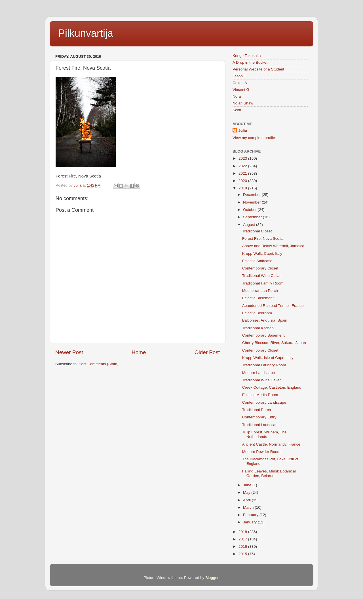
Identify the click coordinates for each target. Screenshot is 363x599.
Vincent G (241, 89)
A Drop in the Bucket (250, 62)
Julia (242, 130)
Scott (237, 110)
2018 (243, 532)
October (250, 209)
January (250, 522)
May (247, 492)
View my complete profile (254, 138)
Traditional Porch (256, 410)
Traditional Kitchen (258, 328)
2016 (243, 546)
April (247, 500)
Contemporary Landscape (264, 402)
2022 (243, 166)
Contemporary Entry (259, 417)
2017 (243, 539)
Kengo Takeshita (247, 56)
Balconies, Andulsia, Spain (264, 320)
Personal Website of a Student (258, 69)
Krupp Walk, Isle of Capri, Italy (268, 358)
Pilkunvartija (85, 33)
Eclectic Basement (258, 298)
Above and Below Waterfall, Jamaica (273, 246)
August (249, 225)
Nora (237, 96)
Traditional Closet (257, 231)
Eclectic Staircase (257, 261)
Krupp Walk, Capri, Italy (262, 253)
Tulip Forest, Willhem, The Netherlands (264, 434)
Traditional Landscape (261, 425)
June (247, 485)
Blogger (211, 578)
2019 (243, 188)
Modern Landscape (258, 373)
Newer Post (69, 352)
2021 (243, 173)
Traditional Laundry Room (264, 365)
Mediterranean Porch (260, 290)
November (252, 202)
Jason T (239, 76)
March (249, 507)
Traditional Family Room (263, 283)
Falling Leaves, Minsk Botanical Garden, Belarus (269, 473)
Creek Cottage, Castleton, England (271, 387)
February (251, 515)
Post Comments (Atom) (99, 364)
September (253, 217)
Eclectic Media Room (260, 395)
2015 (243, 554)
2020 (243, 181)
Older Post (207, 352)
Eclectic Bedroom (257, 313)
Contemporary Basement (263, 335)
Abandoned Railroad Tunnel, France (273, 305)
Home (139, 352)
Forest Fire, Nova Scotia (263, 238)
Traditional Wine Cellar (261, 275)
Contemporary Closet (260, 268)
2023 (243, 158)
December (252, 194)
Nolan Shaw (243, 103)
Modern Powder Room (261, 452)
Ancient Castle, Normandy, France (271, 444)
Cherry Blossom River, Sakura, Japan (274, 343)
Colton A (240, 83)
